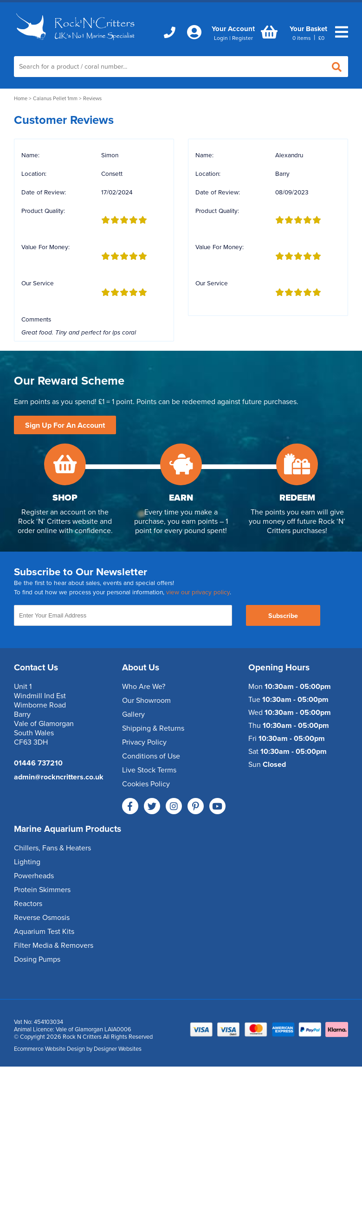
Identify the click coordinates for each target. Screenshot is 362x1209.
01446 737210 (38, 763)
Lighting (27, 862)
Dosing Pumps (37, 959)
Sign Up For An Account (65, 425)
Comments (36, 319)
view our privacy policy (198, 592)
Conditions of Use (151, 756)
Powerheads (34, 876)
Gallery (133, 714)
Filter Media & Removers (53, 945)
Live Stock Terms (149, 770)
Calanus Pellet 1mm (55, 99)
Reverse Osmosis (42, 917)
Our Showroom (146, 700)
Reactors (28, 903)
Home (20, 99)
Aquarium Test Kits (44, 931)
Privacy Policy (144, 742)
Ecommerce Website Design (49, 1049)
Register (242, 38)
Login (221, 38)
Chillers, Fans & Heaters (52, 848)
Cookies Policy (146, 784)
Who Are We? (143, 686)
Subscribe (283, 616)
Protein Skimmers (42, 889)
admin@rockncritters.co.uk (58, 777)
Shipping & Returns (153, 728)
